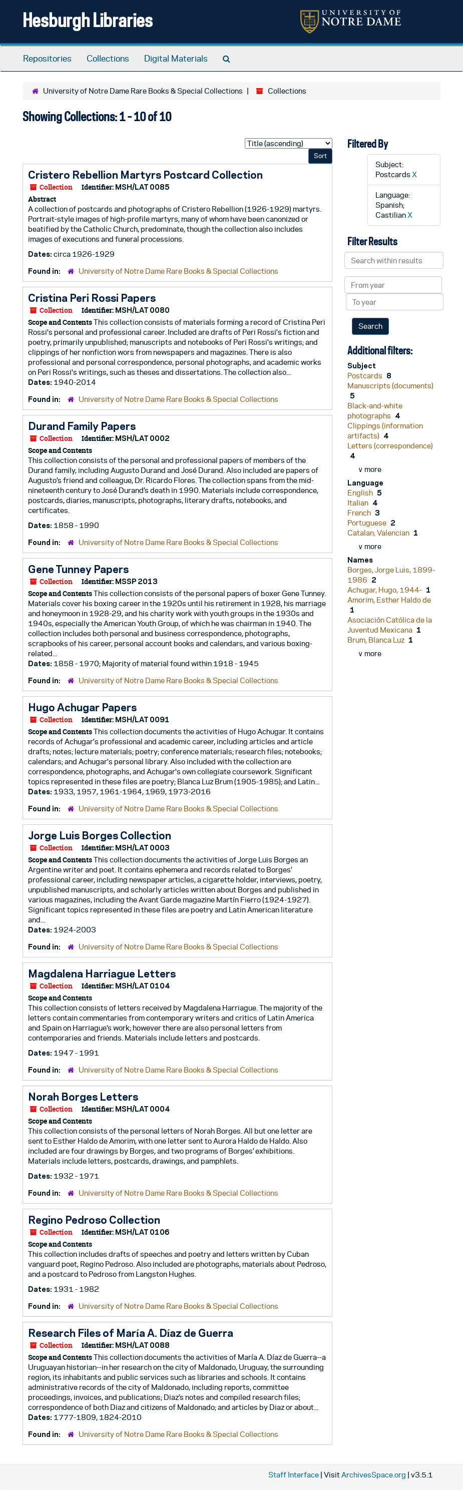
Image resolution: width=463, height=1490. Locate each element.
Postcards (365, 375)
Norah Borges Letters (83, 1097)
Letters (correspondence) (390, 445)
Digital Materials (176, 59)
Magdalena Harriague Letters (102, 973)
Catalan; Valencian (379, 533)
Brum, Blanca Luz (376, 640)
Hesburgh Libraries (88, 20)
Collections (108, 59)
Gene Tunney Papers (78, 569)
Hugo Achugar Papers (82, 707)
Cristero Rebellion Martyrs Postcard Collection (145, 175)
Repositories (47, 59)
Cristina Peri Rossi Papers (92, 298)
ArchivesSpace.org (373, 1474)
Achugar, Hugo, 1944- (385, 590)
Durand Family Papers (82, 426)
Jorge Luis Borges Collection (99, 835)
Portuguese (367, 523)
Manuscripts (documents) (390, 385)
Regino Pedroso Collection (94, 1220)
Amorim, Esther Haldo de (389, 600)
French (359, 513)
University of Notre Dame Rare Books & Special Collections (143, 91)
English (360, 492)
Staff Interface (293, 1474)
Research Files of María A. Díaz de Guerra (130, 1333)
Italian (358, 503)
